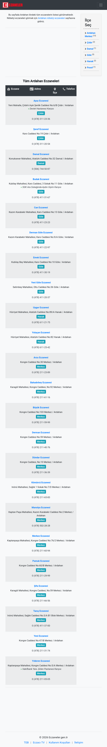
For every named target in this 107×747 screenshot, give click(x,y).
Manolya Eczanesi (41, 507)
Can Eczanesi (41, 207)
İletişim (78, 742)
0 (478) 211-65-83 (41, 497)
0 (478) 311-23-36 (41, 119)
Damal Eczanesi (41, 154)
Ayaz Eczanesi (41, 100)
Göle (89, 55)
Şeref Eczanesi (41, 129)
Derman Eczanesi (41, 432)
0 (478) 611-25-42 (41, 347)
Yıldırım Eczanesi (41, 661)
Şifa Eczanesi (41, 586)
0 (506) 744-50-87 (41, 169)
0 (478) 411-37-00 (41, 625)
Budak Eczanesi (41, 179)
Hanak (90, 61)
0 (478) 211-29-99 (41, 575)
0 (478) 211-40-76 (41, 447)
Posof (90, 67)
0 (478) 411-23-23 (41, 222)
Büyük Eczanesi (41, 407)
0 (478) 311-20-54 (41, 144)
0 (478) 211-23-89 (41, 372)
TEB (26, 742)
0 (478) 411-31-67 (41, 197)
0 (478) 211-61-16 (41, 397)
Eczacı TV (39, 742)
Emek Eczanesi (41, 257)
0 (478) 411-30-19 (41, 272)
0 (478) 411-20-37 (41, 297)
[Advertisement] (41, 52)
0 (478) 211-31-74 (41, 650)
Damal (90, 48)
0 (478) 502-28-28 (41, 525)
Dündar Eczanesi (40, 457)
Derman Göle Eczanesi (41, 232)
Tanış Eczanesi (41, 611)
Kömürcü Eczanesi (41, 482)
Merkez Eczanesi (41, 536)
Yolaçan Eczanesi (41, 332)
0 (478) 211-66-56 (41, 600)
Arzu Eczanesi (41, 357)
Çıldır (89, 42)
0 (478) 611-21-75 (41, 322)
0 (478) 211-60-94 (41, 550)
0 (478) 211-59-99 (41, 422)
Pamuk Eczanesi (40, 561)
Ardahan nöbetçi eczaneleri (51, 18)
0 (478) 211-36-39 (41, 472)
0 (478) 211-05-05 (41, 679)
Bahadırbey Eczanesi (41, 382)
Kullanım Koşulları (59, 742)
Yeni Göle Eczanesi (41, 282)
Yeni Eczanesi (41, 636)
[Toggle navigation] (101, 5)
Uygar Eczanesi (41, 307)
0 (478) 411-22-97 (41, 247)
